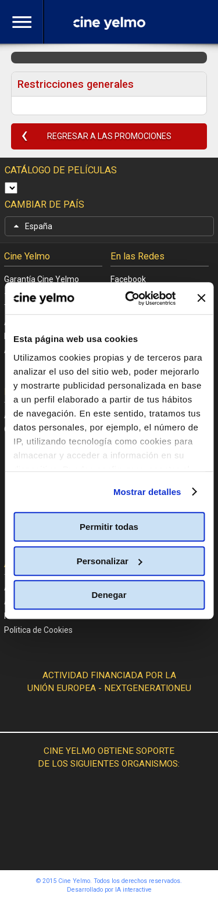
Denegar (108, 595)
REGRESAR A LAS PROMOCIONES (109, 136)
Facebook (128, 279)
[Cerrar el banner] (201, 298)
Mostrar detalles (147, 492)
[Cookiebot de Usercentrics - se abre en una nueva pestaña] (130, 298)
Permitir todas (109, 527)
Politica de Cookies (38, 630)
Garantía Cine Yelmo (41, 279)
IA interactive (133, 889)
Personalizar (109, 561)
